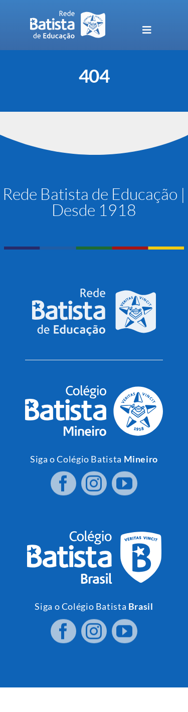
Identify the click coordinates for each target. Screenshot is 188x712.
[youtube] (124, 481)
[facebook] (63, 481)
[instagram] (94, 481)
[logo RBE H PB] (67, 15)
